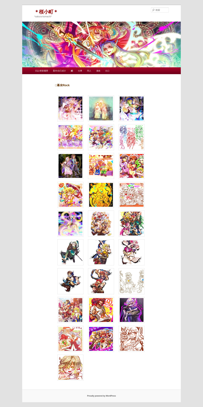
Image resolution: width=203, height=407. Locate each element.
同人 (89, 71)
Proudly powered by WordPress (101, 396)
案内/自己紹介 (59, 71)
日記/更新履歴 (41, 71)
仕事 (80, 71)
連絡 (98, 71)
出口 (107, 71)
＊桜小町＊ (46, 11)
